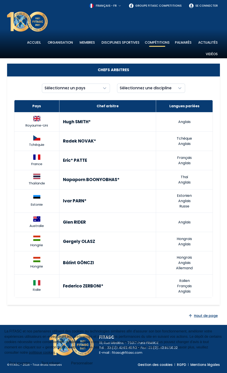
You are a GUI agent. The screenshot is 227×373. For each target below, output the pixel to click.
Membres (87, 42)
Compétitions (157, 42)
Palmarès (183, 42)
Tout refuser (50, 363)
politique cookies (42, 352)
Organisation (60, 42)
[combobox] (105, 5)
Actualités (208, 42)
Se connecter (203, 5)
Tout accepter (19, 363)
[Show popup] (76, 88)
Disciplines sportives (120, 42)
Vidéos (212, 54)
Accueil (34, 42)
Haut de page (203, 315)
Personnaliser (82, 363)
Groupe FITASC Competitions (155, 5)
